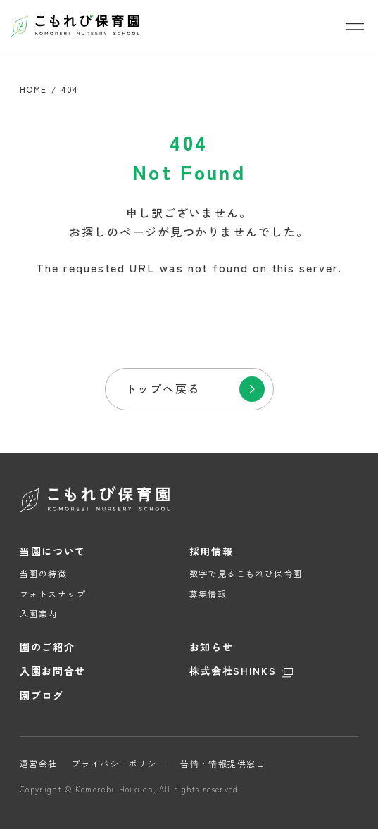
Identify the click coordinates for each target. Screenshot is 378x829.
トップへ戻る (163, 388)
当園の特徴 (43, 573)
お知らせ (211, 647)
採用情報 (211, 551)
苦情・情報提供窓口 (222, 763)
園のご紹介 (47, 647)
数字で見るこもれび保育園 (246, 573)
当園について (53, 551)
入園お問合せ (53, 671)
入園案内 (39, 613)
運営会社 (39, 763)
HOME (33, 89)
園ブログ (42, 695)
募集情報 (208, 594)
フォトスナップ (53, 594)
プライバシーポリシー (119, 763)
